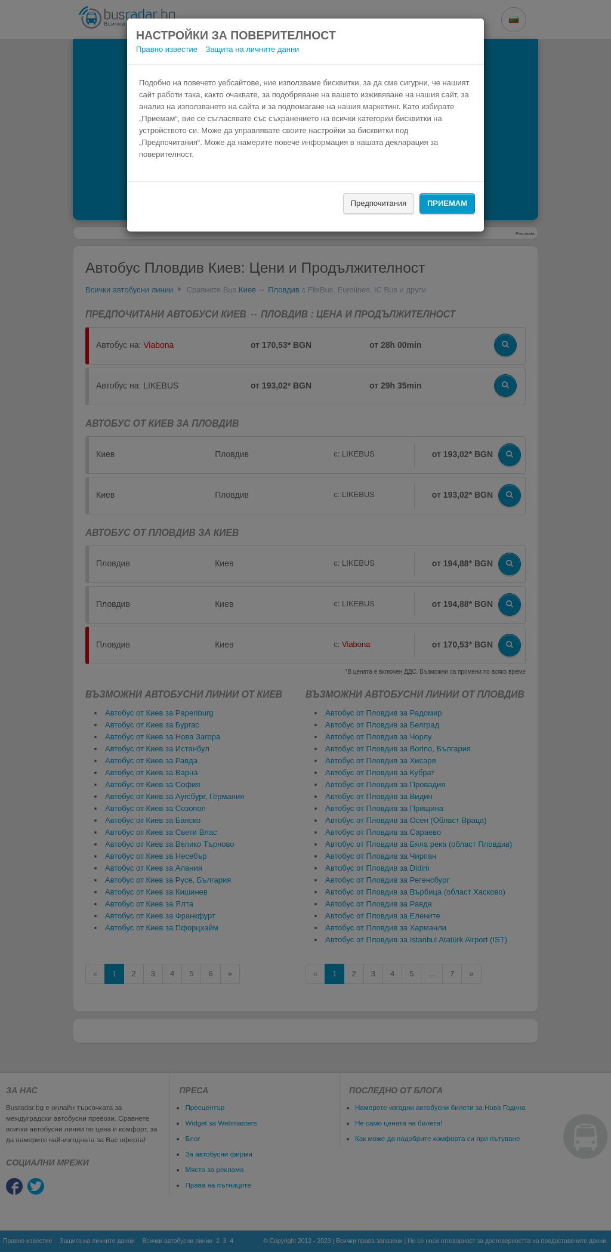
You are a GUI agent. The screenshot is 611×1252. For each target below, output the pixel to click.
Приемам (447, 203)
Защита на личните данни (253, 49)
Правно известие (167, 49)
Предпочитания (379, 203)
